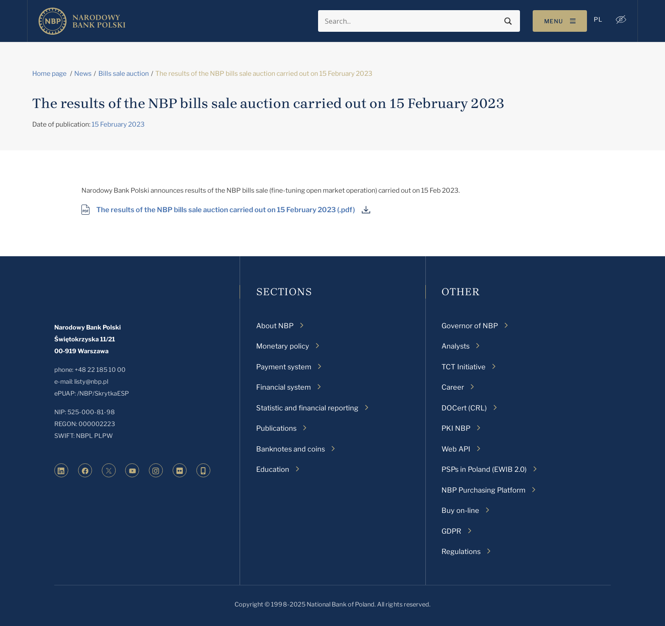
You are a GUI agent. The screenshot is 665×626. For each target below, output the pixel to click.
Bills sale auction (123, 73)
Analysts (455, 346)
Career (452, 387)
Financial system (283, 387)
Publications (276, 428)
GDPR (451, 531)
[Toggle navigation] (560, 21)
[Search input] (412, 21)
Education (272, 469)
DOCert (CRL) (464, 408)
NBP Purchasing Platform (483, 490)
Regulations (461, 551)
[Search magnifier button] (508, 21)
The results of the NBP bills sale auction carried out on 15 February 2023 (216, 209)
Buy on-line (460, 510)
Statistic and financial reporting (307, 408)
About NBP (274, 325)
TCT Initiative (463, 367)
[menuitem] (598, 19)
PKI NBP (455, 428)
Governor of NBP (469, 325)
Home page (49, 73)
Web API (455, 449)
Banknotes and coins (290, 449)
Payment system (283, 367)
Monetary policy (282, 346)
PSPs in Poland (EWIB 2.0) (484, 469)
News (83, 73)
